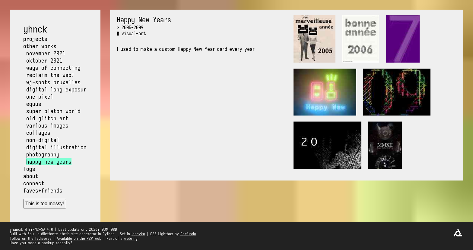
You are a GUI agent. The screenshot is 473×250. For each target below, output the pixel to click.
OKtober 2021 (44, 60)
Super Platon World (53, 111)
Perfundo (188, 234)
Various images (47, 125)
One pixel (39, 96)
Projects (35, 38)
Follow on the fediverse (31, 238)
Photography (42, 154)
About (30, 176)
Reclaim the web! (50, 75)
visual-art (134, 33)
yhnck (35, 29)
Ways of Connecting (53, 67)
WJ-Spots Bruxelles (53, 82)
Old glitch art (47, 118)
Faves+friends (42, 190)
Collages (38, 132)
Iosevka (138, 234)
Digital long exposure (58, 89)
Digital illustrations (58, 147)
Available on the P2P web (79, 238)
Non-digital (42, 140)
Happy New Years (48, 161)
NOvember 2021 (45, 53)
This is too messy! (44, 203)
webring (131, 238)
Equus (33, 103)
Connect (33, 183)
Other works (39, 46)
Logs (29, 168)
